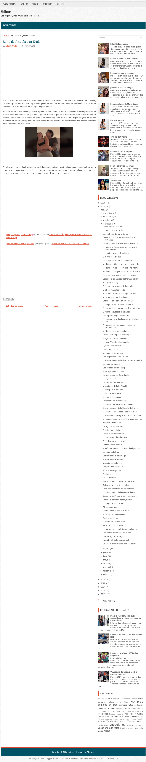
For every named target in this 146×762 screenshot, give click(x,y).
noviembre (107, 216)
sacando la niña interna (113, 525)
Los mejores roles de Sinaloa (115, 357)
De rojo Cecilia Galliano (113, 426)
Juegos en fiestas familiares (115, 338)
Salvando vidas (109, 478)
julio (105, 552)
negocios (129, 714)
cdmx (119, 702)
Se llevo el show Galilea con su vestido (119, 544)
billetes (111, 702)
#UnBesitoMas (19, 244)
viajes (100, 731)
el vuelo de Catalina (118, 137)
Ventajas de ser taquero (113, 353)
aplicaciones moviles (129, 699)
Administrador (11, 46)
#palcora (30, 244)
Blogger (90, 752)
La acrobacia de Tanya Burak (115, 234)
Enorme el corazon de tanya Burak (117, 500)
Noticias (24, 4)
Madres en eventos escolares (115, 331)
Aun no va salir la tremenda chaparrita (119, 481)
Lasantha (64, 759)
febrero (106, 571)
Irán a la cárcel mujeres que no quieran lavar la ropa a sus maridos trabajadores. (125, 618)
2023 (103, 579)
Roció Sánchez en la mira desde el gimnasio (122, 448)
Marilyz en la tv (109, 379)
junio (105, 556)
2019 (103, 594)
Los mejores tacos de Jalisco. (116, 253)
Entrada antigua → (87, 306)
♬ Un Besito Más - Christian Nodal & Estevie (71, 244)
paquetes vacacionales (120, 716)
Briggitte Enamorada (119, 44)
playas (134, 716)
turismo (140, 721)
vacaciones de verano (109, 728)
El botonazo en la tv (111, 430)
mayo (105, 560)
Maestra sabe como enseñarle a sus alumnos (122, 419)
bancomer (102, 702)
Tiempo (123, 721)
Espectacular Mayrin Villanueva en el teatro (121, 271)
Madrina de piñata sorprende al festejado (121, 264)
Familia (133, 709)
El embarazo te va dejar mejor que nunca (120, 293)
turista (100, 725)
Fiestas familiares (110, 518)
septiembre (108, 224)
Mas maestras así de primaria (115, 297)
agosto (106, 549)
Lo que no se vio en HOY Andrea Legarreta (121, 529)
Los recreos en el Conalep (114, 368)
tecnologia (101, 722)
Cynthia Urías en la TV (112, 346)
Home (6, 35)
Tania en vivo (115, 180)
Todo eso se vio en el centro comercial (119, 275)
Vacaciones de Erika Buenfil (115, 386)
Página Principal (9, 4)
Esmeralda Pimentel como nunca (117, 533)
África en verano (110, 507)
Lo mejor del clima (111, 452)
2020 (103, 590)
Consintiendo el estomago (114, 456)
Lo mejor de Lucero (111, 364)
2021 (103, 587)
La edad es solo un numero (122, 73)
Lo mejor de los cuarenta (113, 503)
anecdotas (116, 699)
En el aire (107, 474)
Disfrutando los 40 (111, 349)
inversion (139, 711)
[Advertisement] (49, 73)
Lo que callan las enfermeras (122, 166)
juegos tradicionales (112, 423)
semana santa (131, 719)
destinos (102, 708)
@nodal (9, 244)
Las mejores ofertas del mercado (117, 260)
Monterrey (120, 714)
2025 (103, 206)
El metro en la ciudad (112, 257)
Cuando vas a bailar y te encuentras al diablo (122, 415)
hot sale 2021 (119, 711)
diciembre (107, 213)
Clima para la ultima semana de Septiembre (121, 308)
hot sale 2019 (105, 711)
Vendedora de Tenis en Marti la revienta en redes (123, 673)
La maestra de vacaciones (114, 401)
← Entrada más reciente (14, 306)
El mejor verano (117, 120)
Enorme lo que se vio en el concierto (118, 404)
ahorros (108, 698)
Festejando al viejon (111, 282)
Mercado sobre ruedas (113, 459)
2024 (103, 210)
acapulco (101, 699)
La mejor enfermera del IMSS (115, 434)
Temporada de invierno (113, 467)
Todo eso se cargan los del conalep (118, 489)
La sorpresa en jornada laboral (116, 315)
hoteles (130, 711)
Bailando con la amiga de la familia (118, 286)
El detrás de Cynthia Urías (114, 514)
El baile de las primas (112, 470)
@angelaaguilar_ (13, 234)
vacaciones (117, 724)
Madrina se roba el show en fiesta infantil (120, 268)
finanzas (140, 709)
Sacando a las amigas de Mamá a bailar (120, 279)
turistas (106, 725)
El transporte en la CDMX (113, 371)
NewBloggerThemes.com (107, 759)
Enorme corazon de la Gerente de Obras (120, 244)
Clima (126, 702)
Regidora (101, 719)
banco (140, 699)
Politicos (140, 717)
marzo (106, 567)
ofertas (101, 716)
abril (105, 563)
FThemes (40, 759)
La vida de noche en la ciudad (116, 511)
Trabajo (131, 721)
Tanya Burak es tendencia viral (116, 540)
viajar (141, 728)
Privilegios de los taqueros (121, 151)
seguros (108, 719)
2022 (103, 583)
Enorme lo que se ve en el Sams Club (119, 301)
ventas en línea (133, 728)
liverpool (112, 714)
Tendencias (47, 4)
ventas (124, 728)
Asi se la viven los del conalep (116, 485)
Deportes (60, 4)
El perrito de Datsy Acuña (114, 522)
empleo (126, 708)
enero (105, 574)
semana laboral (119, 719)
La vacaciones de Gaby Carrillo (116, 375)
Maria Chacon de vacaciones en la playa (120, 412)
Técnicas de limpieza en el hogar (117, 335)
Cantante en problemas (113, 382)
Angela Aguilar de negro (113, 536)
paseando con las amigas (121, 87)
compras (137, 701)
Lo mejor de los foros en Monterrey (118, 304)
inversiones (103, 714)
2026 (103, 203)
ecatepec (119, 709)
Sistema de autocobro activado (116, 312)
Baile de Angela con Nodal (22, 41)
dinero (110, 708)
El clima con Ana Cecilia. (113, 230)
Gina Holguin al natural (112, 227)
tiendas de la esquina (112, 397)
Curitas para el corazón (113, 390)
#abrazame (26, 234)
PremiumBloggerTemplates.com (82, 759)
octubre (106, 220)
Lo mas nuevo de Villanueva (115, 437)
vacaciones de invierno (135, 725)
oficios (107, 717)
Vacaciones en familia (112, 463)
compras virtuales (127, 705)
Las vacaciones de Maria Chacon (124, 104)
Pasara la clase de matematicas (124, 58)
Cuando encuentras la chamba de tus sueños (122, 360)
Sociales (140, 719)
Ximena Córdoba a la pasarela (116, 342)
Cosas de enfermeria (112, 393)
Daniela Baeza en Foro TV (114, 445)
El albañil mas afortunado (114, 290)
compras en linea (108, 704)
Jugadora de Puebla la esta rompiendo (120, 496)
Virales (35, 4)
